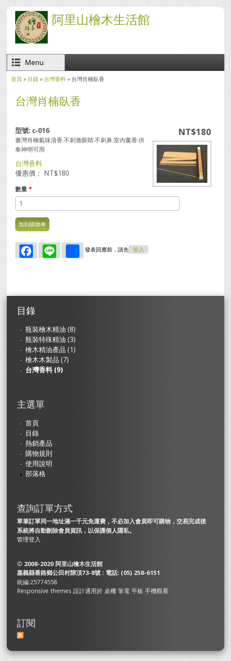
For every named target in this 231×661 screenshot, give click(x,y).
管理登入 (29, 539)
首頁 (16, 79)
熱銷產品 (38, 443)
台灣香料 (55, 79)
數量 (23, 189)
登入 (138, 249)
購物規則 (38, 453)
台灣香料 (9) (44, 369)
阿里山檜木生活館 (101, 19)
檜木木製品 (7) (47, 359)
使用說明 (38, 463)
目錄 (32, 79)
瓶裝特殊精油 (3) (50, 339)
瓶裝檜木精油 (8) (50, 329)
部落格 (35, 473)
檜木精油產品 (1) (50, 349)
